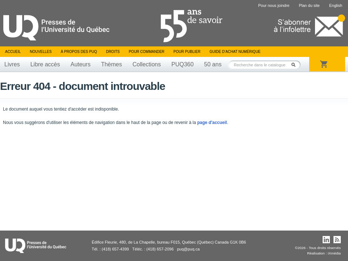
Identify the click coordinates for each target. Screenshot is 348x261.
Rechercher (295, 64)
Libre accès (45, 64)
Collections (146, 64)
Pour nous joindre (273, 5)
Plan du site (309, 5)
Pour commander (146, 52)
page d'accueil (212, 122)
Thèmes (111, 64)
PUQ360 (182, 64)
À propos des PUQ (79, 52)
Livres (12, 64)
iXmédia (334, 253)
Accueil (13, 52)
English (335, 5)
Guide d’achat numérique (235, 52)
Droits (113, 52)
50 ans (212, 64)
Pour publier (187, 52)
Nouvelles (40, 52)
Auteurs (81, 64)
